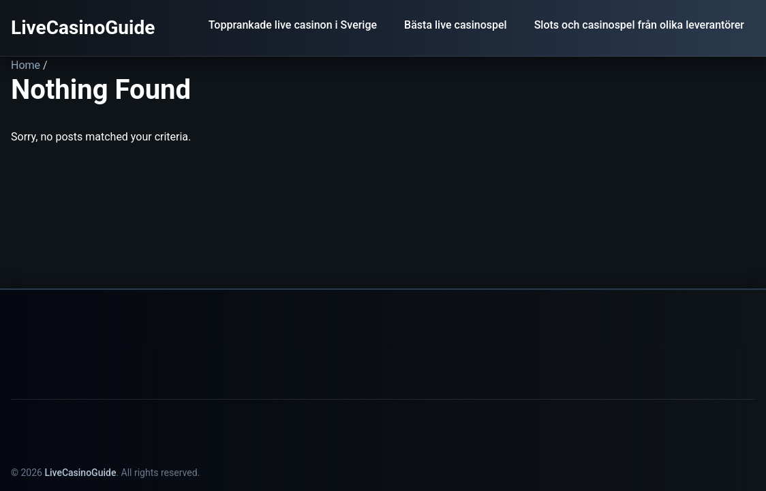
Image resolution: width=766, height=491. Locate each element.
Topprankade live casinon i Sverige (293, 24)
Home (25, 65)
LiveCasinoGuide (83, 27)
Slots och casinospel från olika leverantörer (639, 24)
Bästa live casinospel (455, 24)
